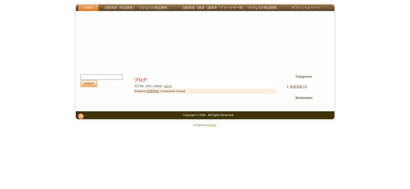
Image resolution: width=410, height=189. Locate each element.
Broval (212, 125)
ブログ (140, 80)
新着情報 (153, 91)
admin (168, 86)
